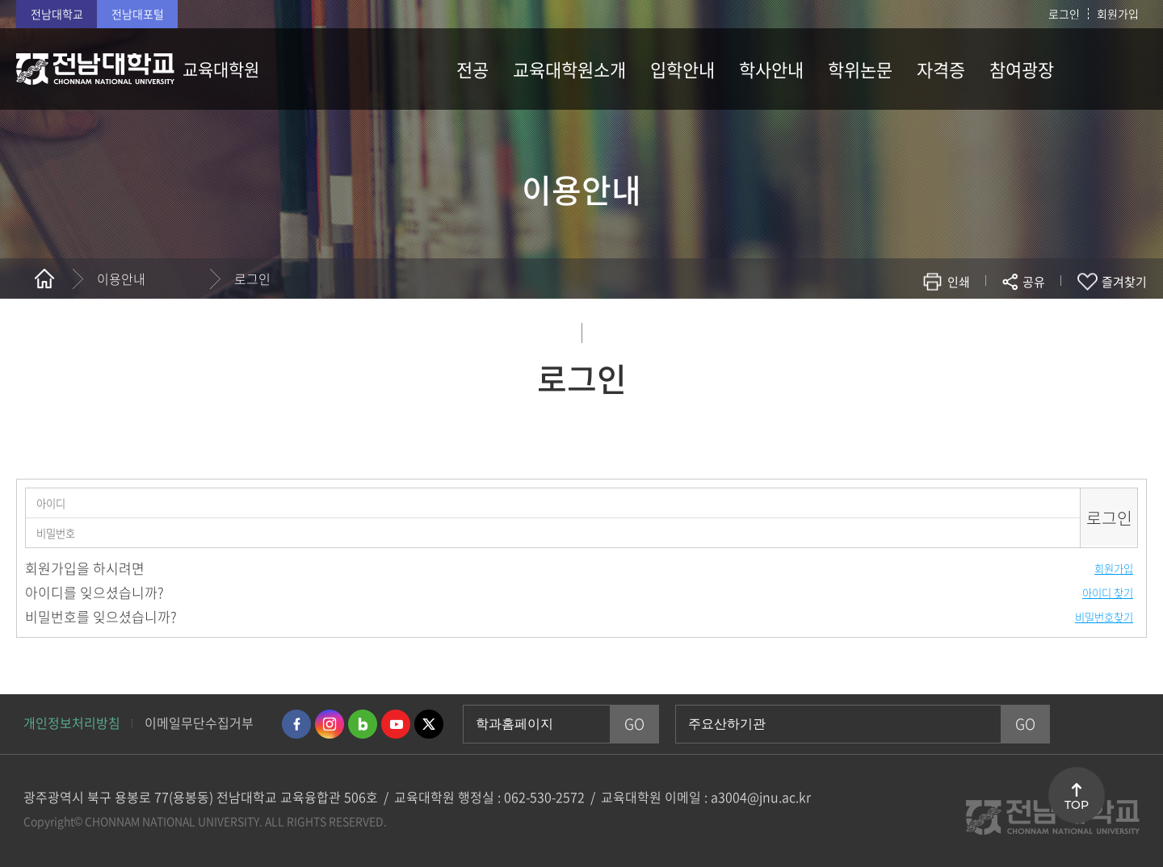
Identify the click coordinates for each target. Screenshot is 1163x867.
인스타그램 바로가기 (329, 724)
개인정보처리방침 (71, 722)
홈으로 (44, 278)
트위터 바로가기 (428, 724)
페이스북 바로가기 (296, 724)
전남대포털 (137, 14)
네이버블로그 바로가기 (362, 724)
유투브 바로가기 (395, 724)
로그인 (1064, 13)
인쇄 (958, 282)
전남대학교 (57, 14)
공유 (1033, 282)
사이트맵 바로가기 (1106, 68)
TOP (1076, 805)
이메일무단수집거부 (199, 722)
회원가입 (1118, 13)
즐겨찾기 (1124, 282)
